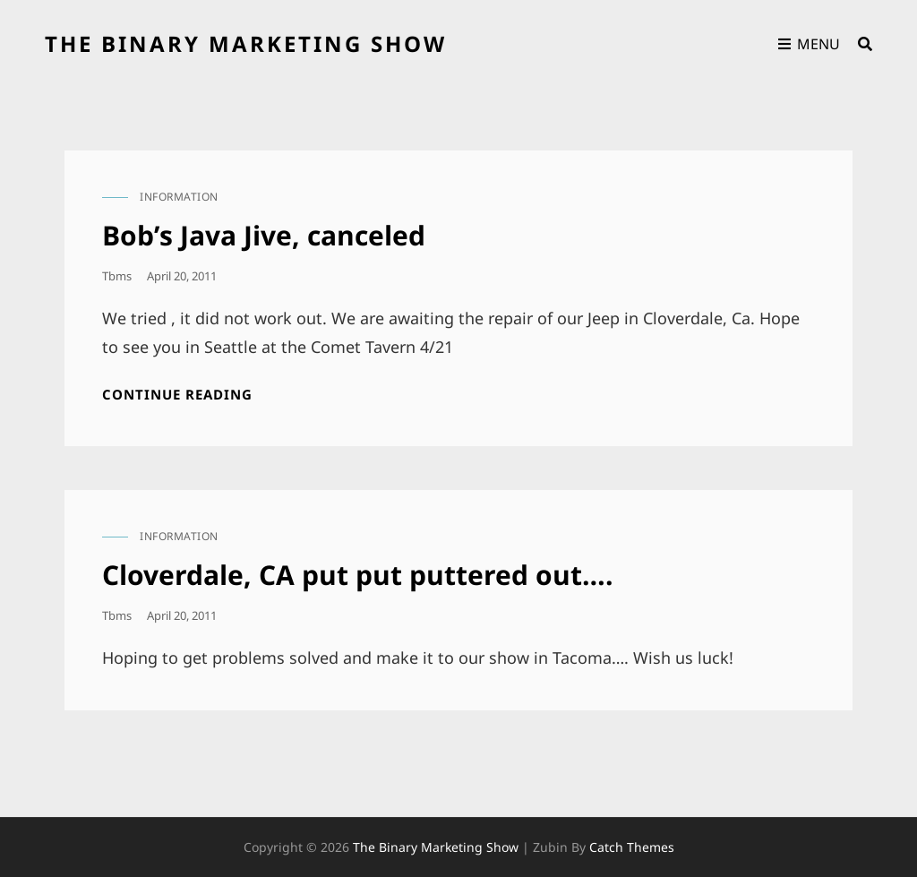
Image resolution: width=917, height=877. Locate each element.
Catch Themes (631, 847)
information (179, 196)
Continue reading (177, 394)
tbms (117, 276)
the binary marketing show (246, 43)
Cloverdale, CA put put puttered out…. (357, 574)
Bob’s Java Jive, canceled (263, 235)
